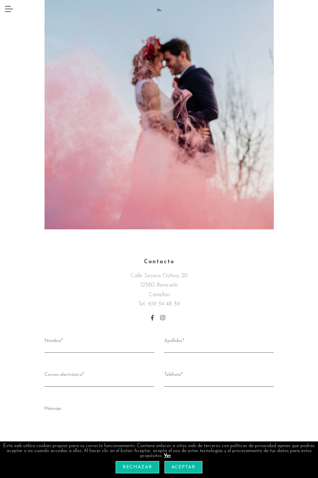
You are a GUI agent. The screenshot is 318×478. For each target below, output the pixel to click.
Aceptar (183, 467)
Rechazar (137, 467)
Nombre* (99, 344)
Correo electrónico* (99, 378)
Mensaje (159, 432)
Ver (167, 455)
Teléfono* (219, 378)
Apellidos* (219, 344)
